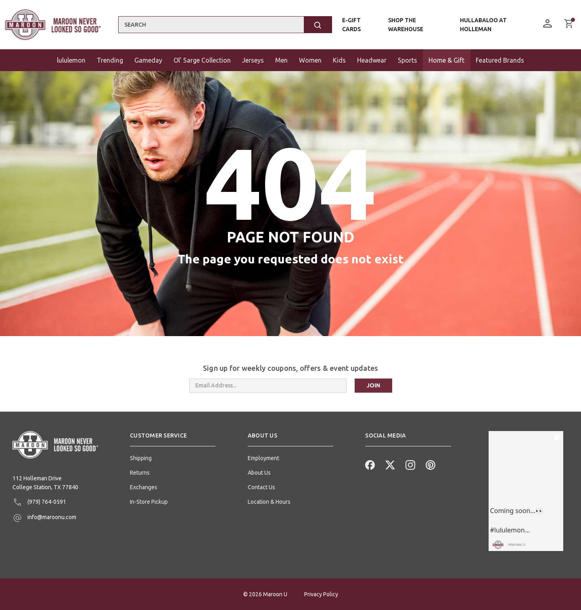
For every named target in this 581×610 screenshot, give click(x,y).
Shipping (141, 458)
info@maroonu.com (44, 518)
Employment (263, 458)
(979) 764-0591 (39, 502)
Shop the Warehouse (405, 24)
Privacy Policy (321, 594)
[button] (172, 438)
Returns (140, 472)
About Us (259, 472)
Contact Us (261, 487)
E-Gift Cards (351, 24)
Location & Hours (269, 502)
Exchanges (143, 487)
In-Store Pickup (149, 502)
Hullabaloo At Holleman (483, 24)
